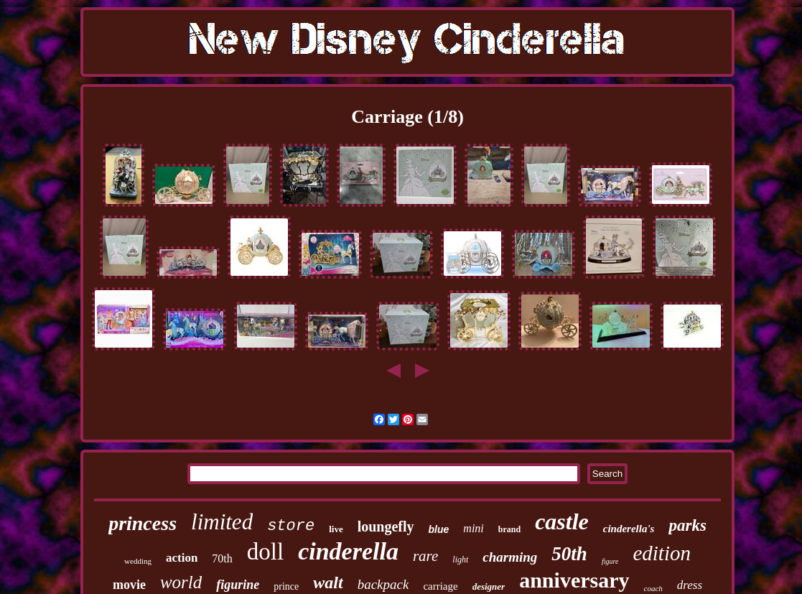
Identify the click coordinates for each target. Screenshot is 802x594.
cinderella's (629, 528)
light (460, 559)
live (336, 529)
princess (142, 523)
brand (509, 529)
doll (265, 552)
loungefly (386, 526)
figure (610, 561)
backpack (383, 584)
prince (286, 586)
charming (509, 557)
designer (488, 586)
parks (687, 525)
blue (439, 529)
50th (569, 554)
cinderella (348, 551)
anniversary (574, 580)
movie (129, 584)
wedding (137, 561)
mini (473, 528)
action (181, 558)
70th (222, 558)
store (290, 526)
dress (689, 585)
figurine (237, 584)
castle (562, 521)
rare (425, 556)
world (181, 582)
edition (662, 553)
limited (222, 521)
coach (653, 588)
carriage (440, 586)
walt (327, 582)
